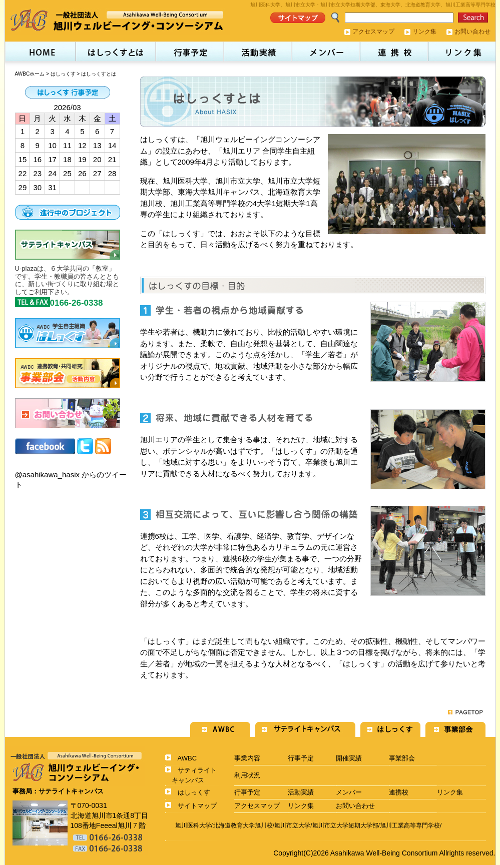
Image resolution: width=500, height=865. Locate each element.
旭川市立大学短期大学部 (345, 825)
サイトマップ (197, 805)
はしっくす (63, 74)
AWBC (187, 758)
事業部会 (402, 758)
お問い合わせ (472, 31)
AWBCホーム (30, 74)
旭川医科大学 (193, 825)
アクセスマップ (373, 31)
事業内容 (247, 758)
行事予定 (301, 758)
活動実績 (301, 792)
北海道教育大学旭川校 (243, 825)
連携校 (398, 792)
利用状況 (247, 775)
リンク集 (424, 31)
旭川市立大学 (292, 825)
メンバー (349, 792)
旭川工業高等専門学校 (410, 825)
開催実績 (349, 758)
